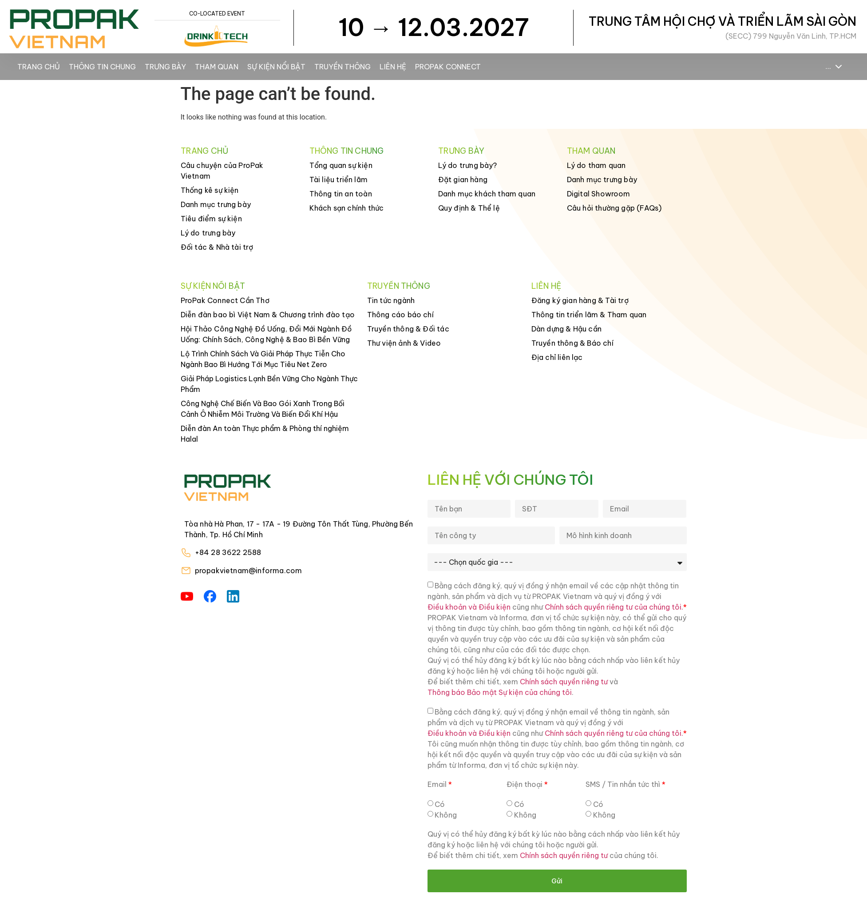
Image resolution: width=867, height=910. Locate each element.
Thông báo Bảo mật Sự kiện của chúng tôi (500, 692)
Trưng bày (165, 66)
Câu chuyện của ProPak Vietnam (222, 170)
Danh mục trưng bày (216, 204)
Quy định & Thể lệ (469, 208)
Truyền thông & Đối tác (408, 328)
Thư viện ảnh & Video (404, 343)
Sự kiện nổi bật (276, 66)
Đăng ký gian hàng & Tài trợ (580, 300)
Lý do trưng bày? (467, 165)
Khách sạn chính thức (346, 208)
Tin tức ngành (391, 300)
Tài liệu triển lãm (338, 179)
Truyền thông (342, 66)
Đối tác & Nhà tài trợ (217, 247)
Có (440, 804)
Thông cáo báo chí (400, 314)
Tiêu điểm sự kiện (211, 218)
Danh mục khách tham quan (487, 193)
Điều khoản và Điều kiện (469, 607)
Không (446, 814)
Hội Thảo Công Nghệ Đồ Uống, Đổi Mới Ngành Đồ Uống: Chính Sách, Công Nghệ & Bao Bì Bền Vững (266, 334)
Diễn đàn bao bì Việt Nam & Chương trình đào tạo (268, 314)
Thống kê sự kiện (210, 190)
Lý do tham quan (596, 165)
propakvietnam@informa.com (248, 570)
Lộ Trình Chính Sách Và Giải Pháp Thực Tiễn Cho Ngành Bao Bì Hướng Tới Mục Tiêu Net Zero (263, 359)
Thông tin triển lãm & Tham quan (589, 314)
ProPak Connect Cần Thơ (225, 300)
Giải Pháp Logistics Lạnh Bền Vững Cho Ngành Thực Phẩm (269, 384)
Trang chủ (38, 66)
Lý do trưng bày (208, 232)
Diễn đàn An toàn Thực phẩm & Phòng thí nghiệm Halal (265, 433)
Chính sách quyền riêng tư (564, 681)
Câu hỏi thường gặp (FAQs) (614, 208)
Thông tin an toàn (340, 193)
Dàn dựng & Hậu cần (566, 328)
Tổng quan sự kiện (340, 165)
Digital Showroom (598, 193)
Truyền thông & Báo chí (572, 343)
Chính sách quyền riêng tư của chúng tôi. (614, 607)
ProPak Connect (448, 66)
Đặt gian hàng (463, 179)
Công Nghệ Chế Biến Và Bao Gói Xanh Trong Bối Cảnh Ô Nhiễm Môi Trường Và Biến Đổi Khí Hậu (262, 409)
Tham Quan (216, 66)
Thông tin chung (102, 66)
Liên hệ (393, 66)
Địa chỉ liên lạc (557, 357)
